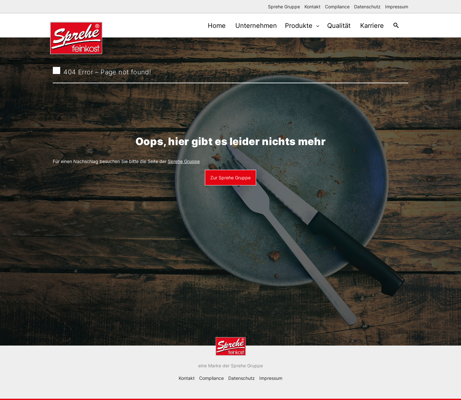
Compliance (337, 6)
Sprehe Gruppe (284, 6)
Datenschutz (367, 6)
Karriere (369, 25)
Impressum (396, 6)
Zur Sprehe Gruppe (230, 177)
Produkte (295, 25)
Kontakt (312, 6)
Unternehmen (250, 25)
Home (209, 25)
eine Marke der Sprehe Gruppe (230, 365)
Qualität (334, 25)
